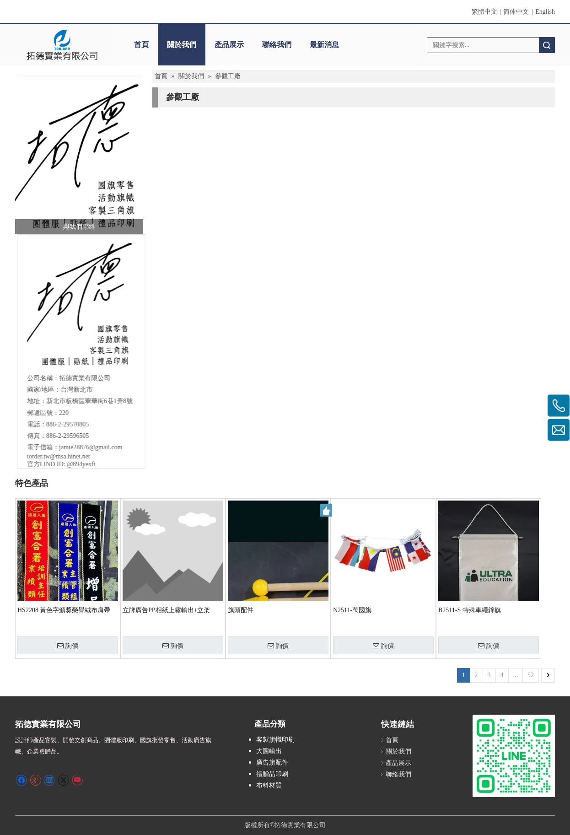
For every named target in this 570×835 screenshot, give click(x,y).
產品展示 (229, 44)
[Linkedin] (49, 780)
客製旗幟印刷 (275, 739)
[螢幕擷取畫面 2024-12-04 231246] (79, 154)
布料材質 (269, 785)
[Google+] (35, 780)
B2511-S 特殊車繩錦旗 (469, 610)
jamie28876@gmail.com (87, 447)
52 (530, 675)
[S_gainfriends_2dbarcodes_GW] (514, 756)
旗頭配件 (240, 610)
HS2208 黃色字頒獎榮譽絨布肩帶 (63, 610)
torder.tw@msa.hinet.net (55, 456)
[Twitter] (63, 780)
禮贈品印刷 (272, 773)
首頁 (141, 44)
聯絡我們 (276, 44)
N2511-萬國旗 (352, 610)
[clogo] (62, 45)
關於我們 (181, 44)
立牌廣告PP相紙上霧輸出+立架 (166, 610)
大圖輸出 (269, 751)
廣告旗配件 (272, 762)
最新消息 (324, 44)
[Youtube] (77, 780)
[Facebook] (21, 780)
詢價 (67, 645)
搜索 (546, 45)
